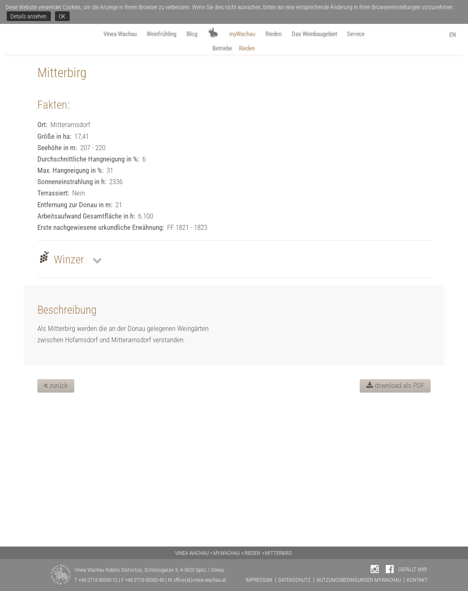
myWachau (242, 34)
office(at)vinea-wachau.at (199, 580)
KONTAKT (417, 580)
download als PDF (395, 526)
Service (370, 34)
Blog (188, 34)
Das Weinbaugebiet (323, 34)
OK (62, 16)
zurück (56, 526)
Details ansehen (28, 16)
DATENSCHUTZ (294, 580)
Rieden (277, 34)
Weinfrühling (154, 34)
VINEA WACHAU (192, 553)
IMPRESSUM (259, 580)
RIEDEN (252, 553)
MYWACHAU (226, 553)
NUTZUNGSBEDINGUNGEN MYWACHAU (358, 580)
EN (456, 35)
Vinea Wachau (107, 34)
